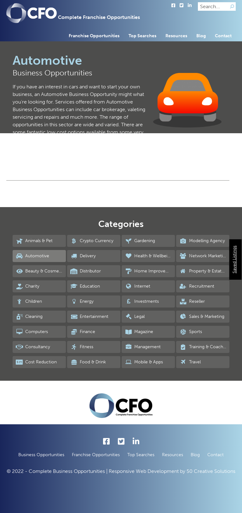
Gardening (140, 241)
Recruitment (196, 286)
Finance (82, 332)
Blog (201, 36)
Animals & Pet (34, 241)
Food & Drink (88, 362)
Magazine (139, 332)
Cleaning (29, 316)
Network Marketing (203, 256)
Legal (135, 316)
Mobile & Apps (144, 362)
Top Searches (142, 36)
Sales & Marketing (201, 316)
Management (143, 347)
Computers (32, 332)
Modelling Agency (202, 241)
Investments (142, 301)
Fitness (81, 347)
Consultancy (33, 347)
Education (85, 286)
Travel (189, 362)
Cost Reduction (36, 362)
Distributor (85, 271)
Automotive (32, 256)
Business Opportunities (41, 454)
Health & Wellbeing (148, 256)
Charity (27, 286)
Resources (176, 36)
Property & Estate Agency (204, 271)
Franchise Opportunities (94, 36)
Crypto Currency (91, 241)
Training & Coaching (204, 347)
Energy (82, 301)
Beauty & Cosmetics (41, 271)
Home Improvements (150, 271)
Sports (190, 332)
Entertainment (89, 316)
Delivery (83, 256)
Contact (223, 36)
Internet (137, 286)
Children (29, 301)
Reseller (192, 301)
